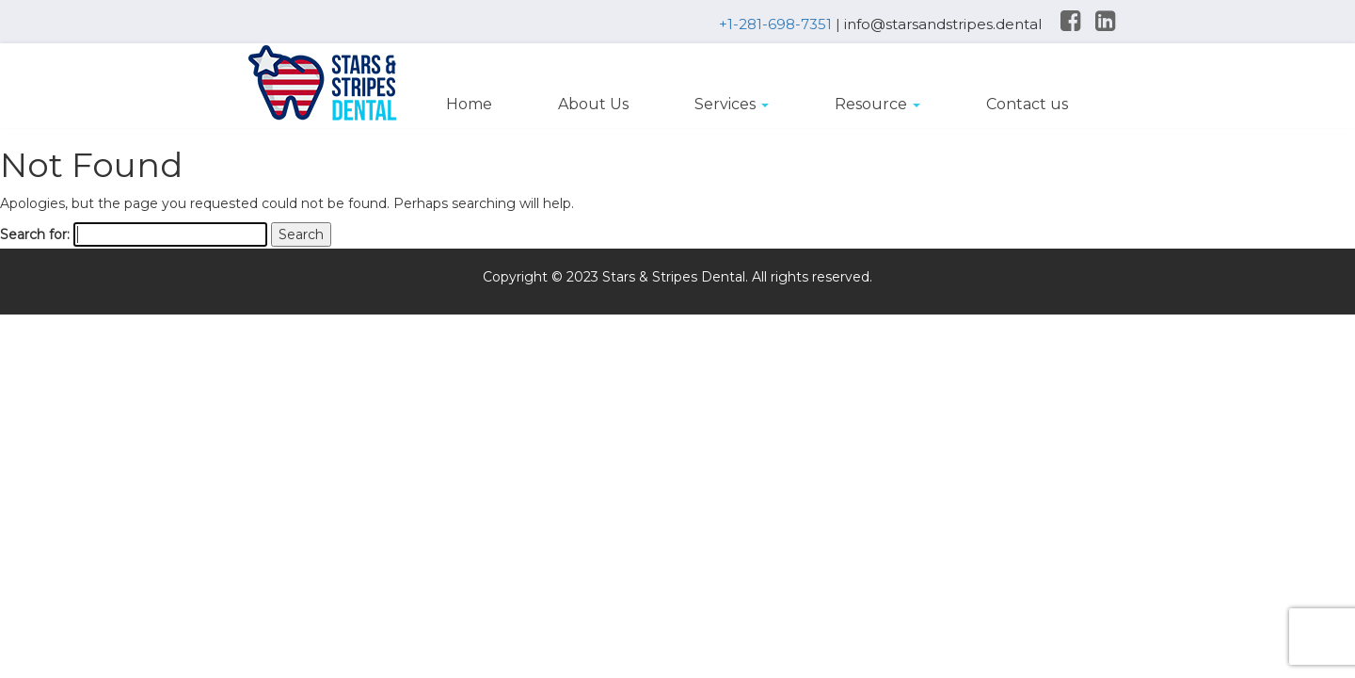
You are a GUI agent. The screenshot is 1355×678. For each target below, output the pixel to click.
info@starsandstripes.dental (943, 24)
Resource (877, 104)
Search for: (35, 234)
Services (731, 104)
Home (469, 104)
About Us (593, 104)
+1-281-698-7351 (775, 24)
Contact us (1027, 104)
